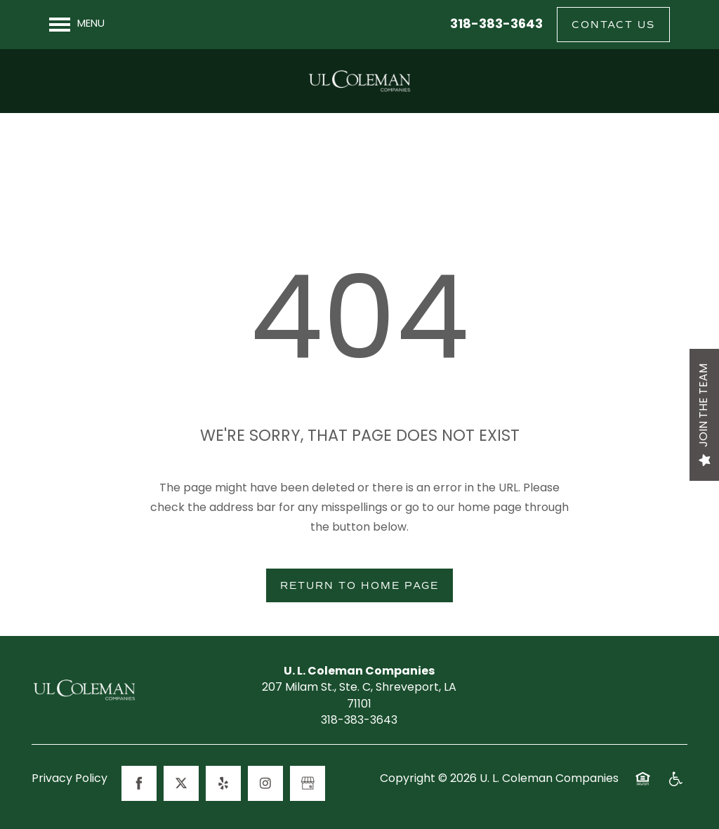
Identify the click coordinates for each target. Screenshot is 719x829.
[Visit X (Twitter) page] (181, 783)
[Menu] (77, 24)
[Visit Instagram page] (265, 783)
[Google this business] (307, 783)
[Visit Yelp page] (223, 783)
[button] (613, 24)
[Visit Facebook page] (139, 783)
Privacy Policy (69, 779)
